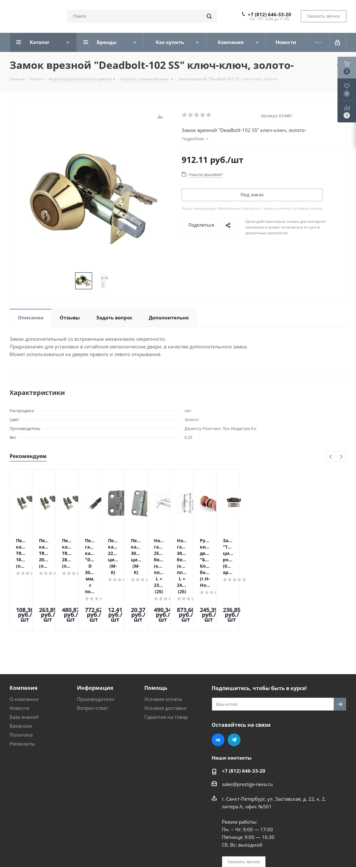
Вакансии (21, 671)
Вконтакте (218, 685)
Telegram (234, 685)
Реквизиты (22, 689)
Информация (95, 633)
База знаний (24, 662)
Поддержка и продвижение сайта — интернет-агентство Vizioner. (86, 844)
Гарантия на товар (166, 662)
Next (341, 457)
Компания (23, 633)
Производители (95, 645)
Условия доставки (165, 654)
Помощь (155, 633)
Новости (19, 654)
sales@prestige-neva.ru (247, 730)
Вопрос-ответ (92, 654)
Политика (21, 680)
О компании (24, 645)
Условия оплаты (163, 645)
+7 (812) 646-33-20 (269, 14)
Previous (331, 457)
